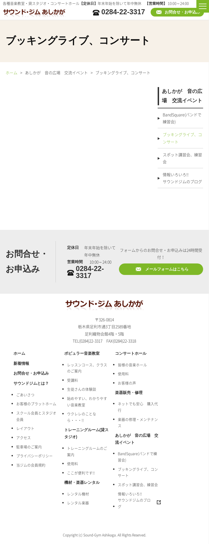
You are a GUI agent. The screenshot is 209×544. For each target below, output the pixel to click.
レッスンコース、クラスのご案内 (87, 368)
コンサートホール (130, 353)
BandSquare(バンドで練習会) (182, 118)
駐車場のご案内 (29, 446)
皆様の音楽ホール (132, 364)
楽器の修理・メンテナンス (138, 422)
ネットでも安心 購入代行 (138, 407)
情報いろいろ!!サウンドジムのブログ (182, 178)
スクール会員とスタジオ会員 (36, 416)
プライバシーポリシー (34, 455)
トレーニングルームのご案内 (87, 451)
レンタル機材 (78, 493)
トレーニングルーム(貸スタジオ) (86, 433)
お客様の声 (127, 383)
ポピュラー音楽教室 (82, 353)
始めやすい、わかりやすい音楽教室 (87, 401)
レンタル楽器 (78, 502)
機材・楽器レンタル (82, 482)
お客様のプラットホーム (36, 403)
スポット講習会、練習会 (182, 158)
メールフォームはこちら (167, 269)
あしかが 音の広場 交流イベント (136, 439)
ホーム (11, 72)
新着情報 (21, 363)
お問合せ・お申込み (182, 12)
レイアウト (25, 428)
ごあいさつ (25, 394)
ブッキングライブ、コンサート (182, 138)
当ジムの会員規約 (30, 465)
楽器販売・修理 (129, 393)
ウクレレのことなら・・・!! (81, 417)
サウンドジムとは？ (31, 383)
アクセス (23, 437)
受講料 (72, 380)
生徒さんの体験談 (81, 389)
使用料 (72, 463)
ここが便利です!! (81, 472)
